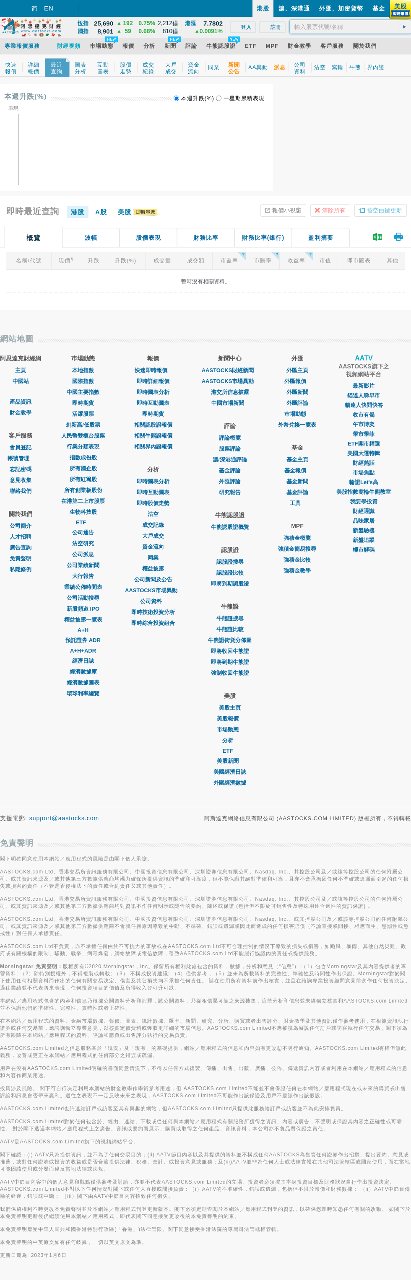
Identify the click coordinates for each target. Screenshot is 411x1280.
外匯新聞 (297, 392)
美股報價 (230, 718)
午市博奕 (364, 424)
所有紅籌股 (83, 479)
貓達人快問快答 (364, 405)
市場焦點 (364, 472)
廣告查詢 (20, 547)
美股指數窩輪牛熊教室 (363, 492)
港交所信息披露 (230, 392)
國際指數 (83, 381)
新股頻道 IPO (83, 609)
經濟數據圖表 (83, 682)
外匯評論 (230, 481)
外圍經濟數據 (229, 783)
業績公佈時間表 (83, 587)
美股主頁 (230, 708)
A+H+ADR (83, 651)
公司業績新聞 (83, 565)
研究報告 (230, 492)
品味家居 (364, 521)
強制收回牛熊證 (230, 673)
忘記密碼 (20, 469)
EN (49, 8)
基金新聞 (297, 481)
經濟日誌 (83, 661)
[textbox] (350, 27)
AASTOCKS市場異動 (153, 590)
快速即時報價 (153, 370)
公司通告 (83, 532)
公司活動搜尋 (83, 598)
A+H (83, 630)
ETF (83, 522)
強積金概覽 (297, 538)
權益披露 (153, 568)
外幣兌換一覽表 (297, 425)
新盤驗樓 (364, 530)
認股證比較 (230, 573)
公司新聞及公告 (153, 579)
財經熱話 (364, 463)
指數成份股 (83, 457)
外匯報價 (297, 381)
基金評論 (230, 470)
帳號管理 (21, 458)
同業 (153, 557)
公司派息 (83, 554)
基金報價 (297, 470)
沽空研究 (83, 543)
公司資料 (153, 601)
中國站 (21, 381)
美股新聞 (230, 761)
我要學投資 (363, 501)
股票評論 (230, 449)
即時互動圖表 (153, 403)
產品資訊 (20, 402)
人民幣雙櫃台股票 (83, 436)
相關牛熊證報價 (153, 436)
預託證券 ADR (83, 640)
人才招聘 (20, 537)
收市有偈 (364, 415)
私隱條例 (20, 569)
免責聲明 (20, 558)
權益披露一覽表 (83, 620)
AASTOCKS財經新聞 (230, 370)
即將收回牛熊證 (230, 651)
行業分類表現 (83, 446)
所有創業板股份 (83, 490)
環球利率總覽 (83, 693)
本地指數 (83, 370)
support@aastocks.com (64, 818)
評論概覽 (230, 438)
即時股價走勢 (153, 503)
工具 (297, 503)
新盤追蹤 (364, 540)
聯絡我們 (20, 491)
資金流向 (153, 547)
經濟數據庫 (83, 672)
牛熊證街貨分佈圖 (230, 640)
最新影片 (364, 386)
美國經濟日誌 (229, 772)
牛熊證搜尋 (230, 618)
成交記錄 (153, 525)
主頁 (20, 370)
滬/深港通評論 (230, 459)
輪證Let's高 (363, 482)
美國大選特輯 (363, 453)
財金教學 (20, 412)
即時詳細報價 (153, 381)
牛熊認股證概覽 (230, 527)
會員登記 (20, 447)
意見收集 (20, 480)
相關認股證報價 (153, 425)
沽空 (153, 514)
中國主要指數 (83, 392)
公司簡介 (20, 526)
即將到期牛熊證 (230, 662)
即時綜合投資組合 (153, 623)
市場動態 (230, 729)
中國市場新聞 (229, 403)
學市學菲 (364, 434)
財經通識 (364, 511)
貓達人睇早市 (363, 395)
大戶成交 (153, 536)
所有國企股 (83, 468)
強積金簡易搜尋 (297, 549)
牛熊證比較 (230, 629)
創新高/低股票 (83, 425)
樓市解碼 (364, 550)
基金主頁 (297, 459)
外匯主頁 (297, 370)
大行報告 (83, 576)
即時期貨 (83, 403)
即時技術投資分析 (153, 612)
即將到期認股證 (230, 583)
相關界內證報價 (153, 446)
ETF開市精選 (364, 443)
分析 (229, 740)
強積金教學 (297, 570)
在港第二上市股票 (83, 501)
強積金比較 (297, 560)
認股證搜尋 (230, 562)
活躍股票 (83, 414)
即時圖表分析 (153, 392)
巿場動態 (297, 414)
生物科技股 (83, 512)
